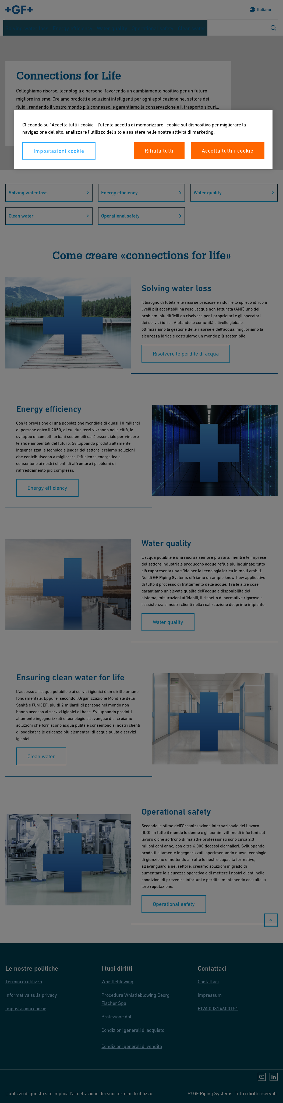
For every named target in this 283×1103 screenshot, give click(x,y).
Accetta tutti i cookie (227, 151)
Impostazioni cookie (59, 151)
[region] (143, 139)
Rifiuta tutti (159, 151)
